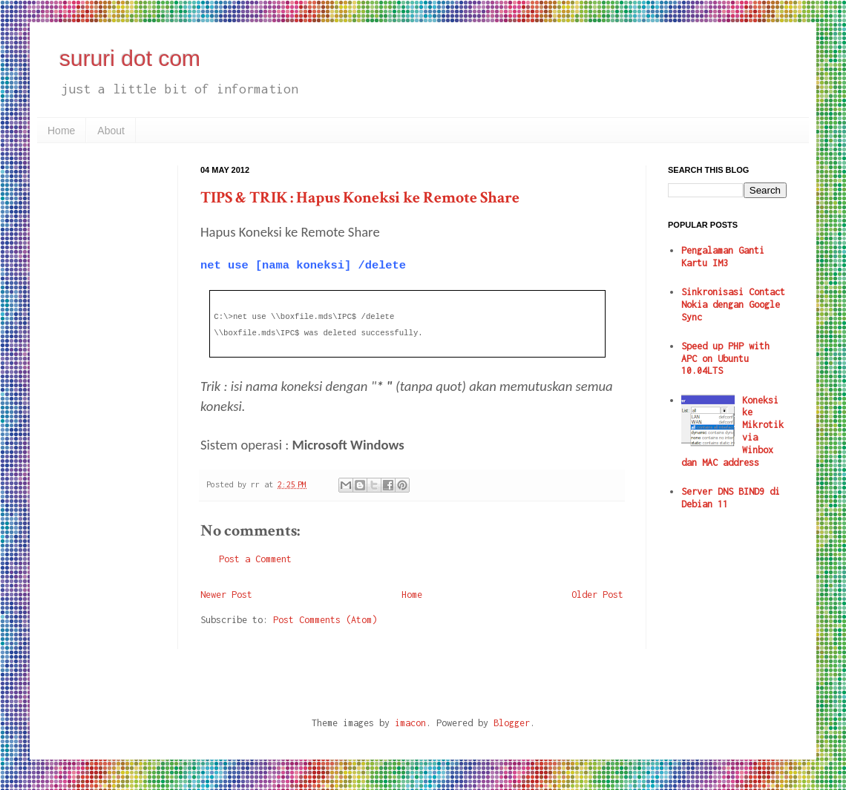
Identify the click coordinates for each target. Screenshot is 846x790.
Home (61, 130)
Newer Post (226, 594)
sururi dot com (129, 58)
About (111, 130)
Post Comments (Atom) (325, 619)
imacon (410, 722)
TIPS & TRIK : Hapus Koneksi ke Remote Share (359, 197)
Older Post (597, 594)
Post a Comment (255, 558)
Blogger (512, 722)
